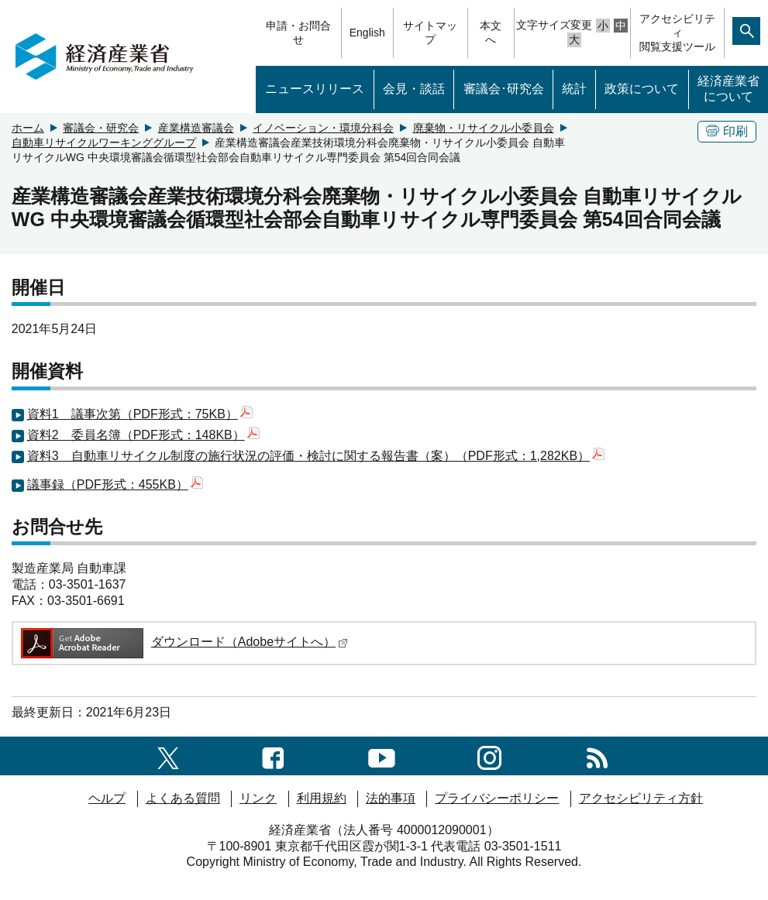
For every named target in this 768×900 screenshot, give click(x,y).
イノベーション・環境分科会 (323, 128)
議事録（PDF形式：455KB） (115, 484)
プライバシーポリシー (497, 798)
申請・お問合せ (298, 32)
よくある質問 (183, 798)
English (367, 32)
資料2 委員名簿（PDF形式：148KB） (143, 434)
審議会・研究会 (101, 128)
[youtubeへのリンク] (381, 755)
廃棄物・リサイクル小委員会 (483, 128)
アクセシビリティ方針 (641, 798)
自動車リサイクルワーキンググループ (104, 142)
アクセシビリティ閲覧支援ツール (677, 32)
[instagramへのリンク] (489, 755)
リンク (258, 798)
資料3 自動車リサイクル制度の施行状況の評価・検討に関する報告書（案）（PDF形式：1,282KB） (315, 455)
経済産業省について (728, 89)
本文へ (490, 32)
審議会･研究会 (503, 88)
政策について (641, 88)
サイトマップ (430, 32)
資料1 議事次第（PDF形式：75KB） (140, 414)
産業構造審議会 (196, 128)
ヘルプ (107, 798)
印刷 (727, 131)
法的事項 (390, 798)
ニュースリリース (314, 88)
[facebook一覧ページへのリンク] (273, 755)
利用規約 (321, 798)
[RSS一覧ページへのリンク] (597, 755)
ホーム (28, 128)
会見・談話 (414, 88)
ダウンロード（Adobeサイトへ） (183, 641)
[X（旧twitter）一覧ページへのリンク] (168, 755)
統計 (574, 88)
